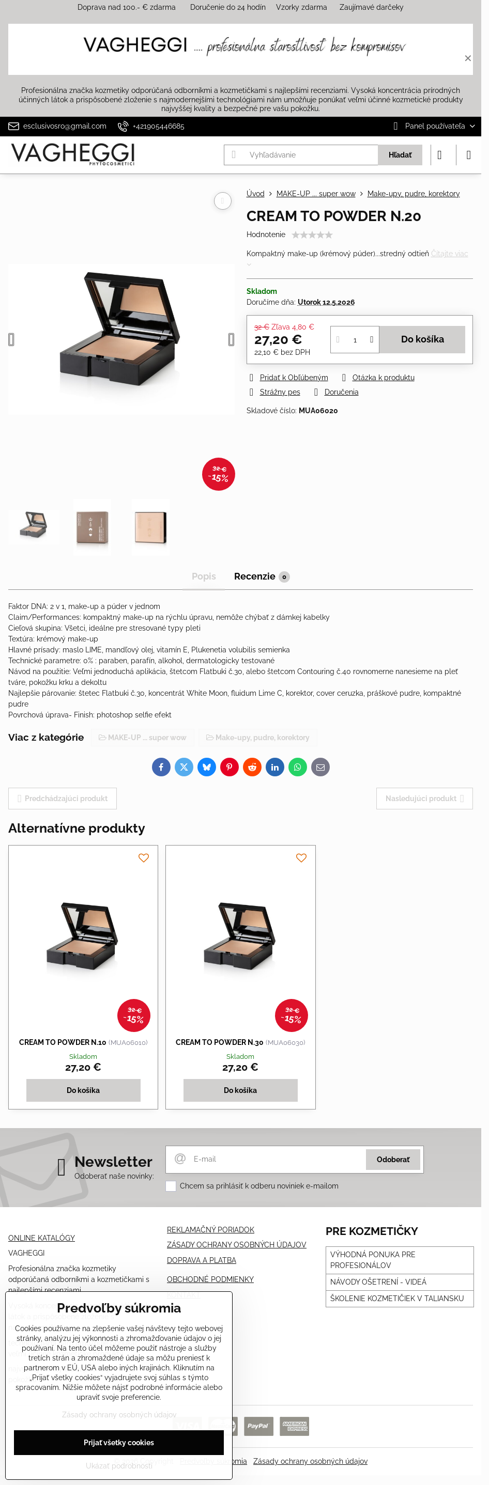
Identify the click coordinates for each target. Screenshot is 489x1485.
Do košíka (422, 339)
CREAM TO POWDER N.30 (220, 1042)
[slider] (312, 235)
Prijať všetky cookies (119, 1443)
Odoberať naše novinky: (114, 1176)
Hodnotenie (266, 234)
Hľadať (400, 155)
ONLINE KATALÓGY (41, 1238)
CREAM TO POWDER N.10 (62, 1042)
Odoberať (393, 1159)
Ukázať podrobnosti (119, 1466)
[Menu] (468, 155)
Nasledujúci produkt (425, 798)
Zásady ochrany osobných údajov (310, 1461)
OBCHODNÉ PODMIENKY (210, 1279)
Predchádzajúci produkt (63, 798)
